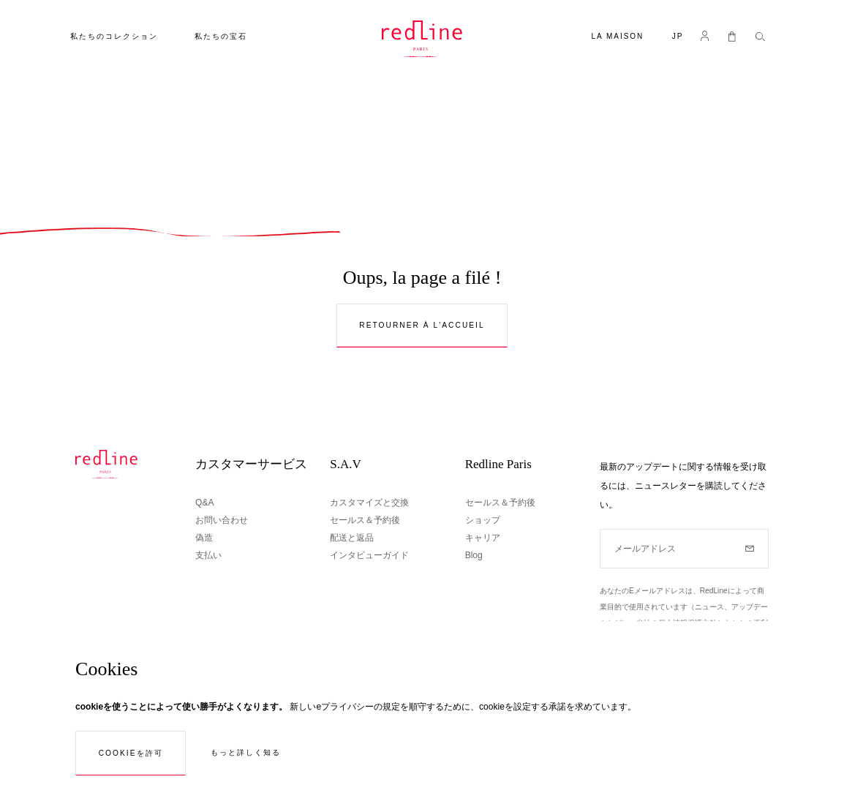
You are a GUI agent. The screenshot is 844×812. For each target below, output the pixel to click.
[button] (678, 37)
